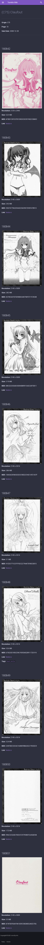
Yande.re (9, 124)
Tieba (3, 942)
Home (8, 942)
